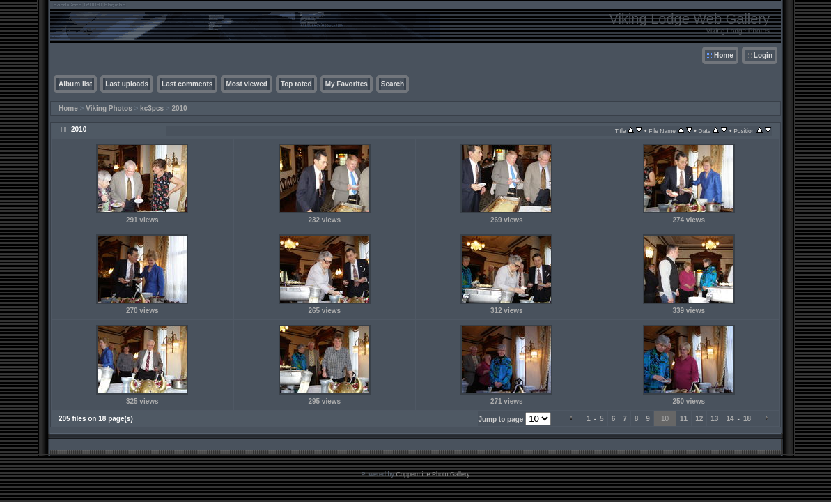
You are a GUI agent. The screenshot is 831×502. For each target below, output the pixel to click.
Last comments (187, 84)
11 (684, 419)
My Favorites (346, 84)
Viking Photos (109, 108)
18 (747, 419)
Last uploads (126, 84)
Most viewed (246, 84)
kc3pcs (152, 108)
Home (723, 55)
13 (714, 419)
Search (392, 84)
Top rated (296, 84)
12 (699, 419)
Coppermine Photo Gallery (432, 474)
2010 (179, 108)
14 (729, 419)
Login (763, 55)
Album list (75, 84)
